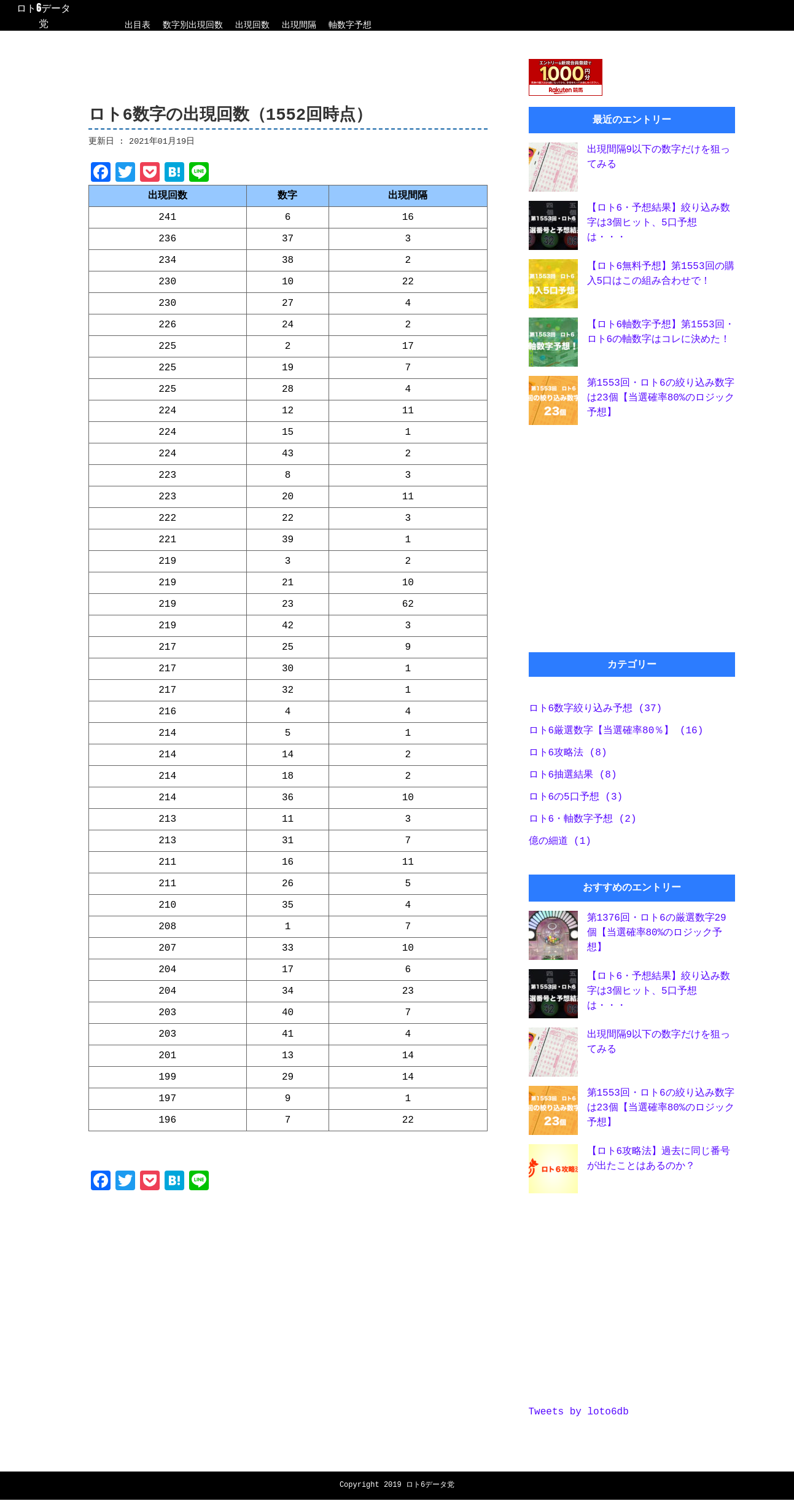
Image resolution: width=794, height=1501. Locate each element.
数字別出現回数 (193, 24)
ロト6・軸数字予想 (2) (583, 823)
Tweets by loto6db (579, 1417)
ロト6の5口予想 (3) (576, 801)
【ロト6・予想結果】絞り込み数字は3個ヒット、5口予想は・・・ (659, 225)
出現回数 (252, 24)
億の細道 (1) (560, 845)
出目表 (137, 24)
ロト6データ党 (44, 15)
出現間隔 (299, 24)
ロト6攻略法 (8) (568, 756)
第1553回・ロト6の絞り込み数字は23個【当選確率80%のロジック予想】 (660, 400)
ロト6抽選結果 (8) (573, 779)
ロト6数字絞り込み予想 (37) (596, 712)
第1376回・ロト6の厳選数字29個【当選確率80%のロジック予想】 (656, 936)
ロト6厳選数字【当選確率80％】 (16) (616, 734)
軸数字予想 (350, 24)
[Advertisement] (288, 1297)
